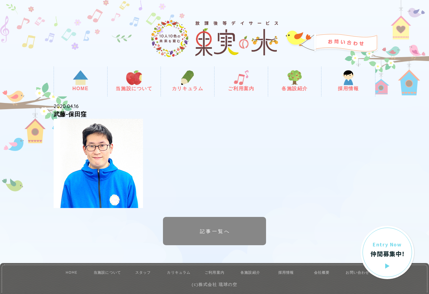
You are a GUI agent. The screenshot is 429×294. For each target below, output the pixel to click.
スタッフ (143, 272)
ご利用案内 (241, 80)
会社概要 (322, 272)
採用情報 (348, 80)
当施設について (134, 80)
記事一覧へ (215, 231)
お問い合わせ (357, 272)
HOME (80, 80)
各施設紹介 (295, 80)
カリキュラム (187, 80)
